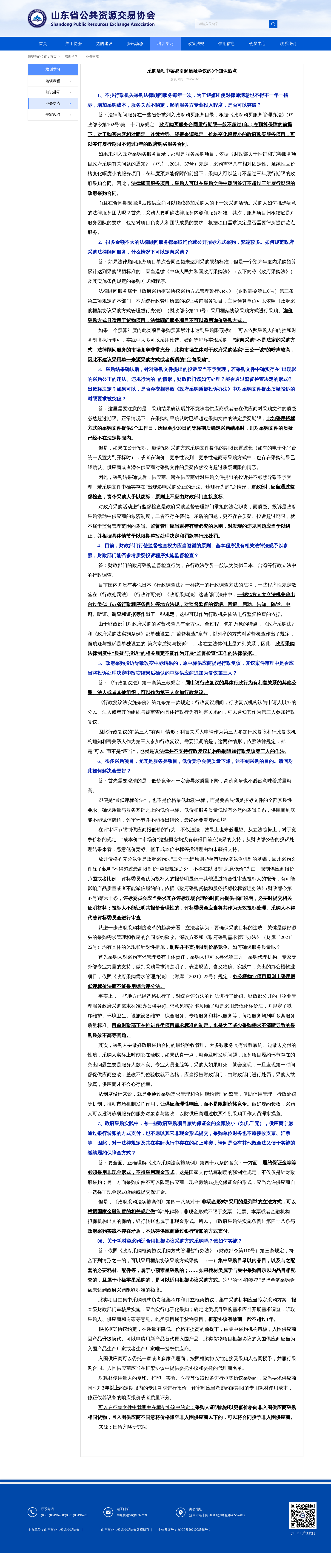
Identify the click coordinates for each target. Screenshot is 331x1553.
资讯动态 (135, 43)
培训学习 (165, 43)
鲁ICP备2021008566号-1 (194, 1529)
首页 (43, 43)
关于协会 (73, 43)
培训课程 (53, 81)
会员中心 (257, 43)
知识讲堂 (53, 92)
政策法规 (196, 43)
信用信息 (226, 43)
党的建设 (104, 43)
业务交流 (92, 56)
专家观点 (53, 115)
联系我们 (288, 43)
